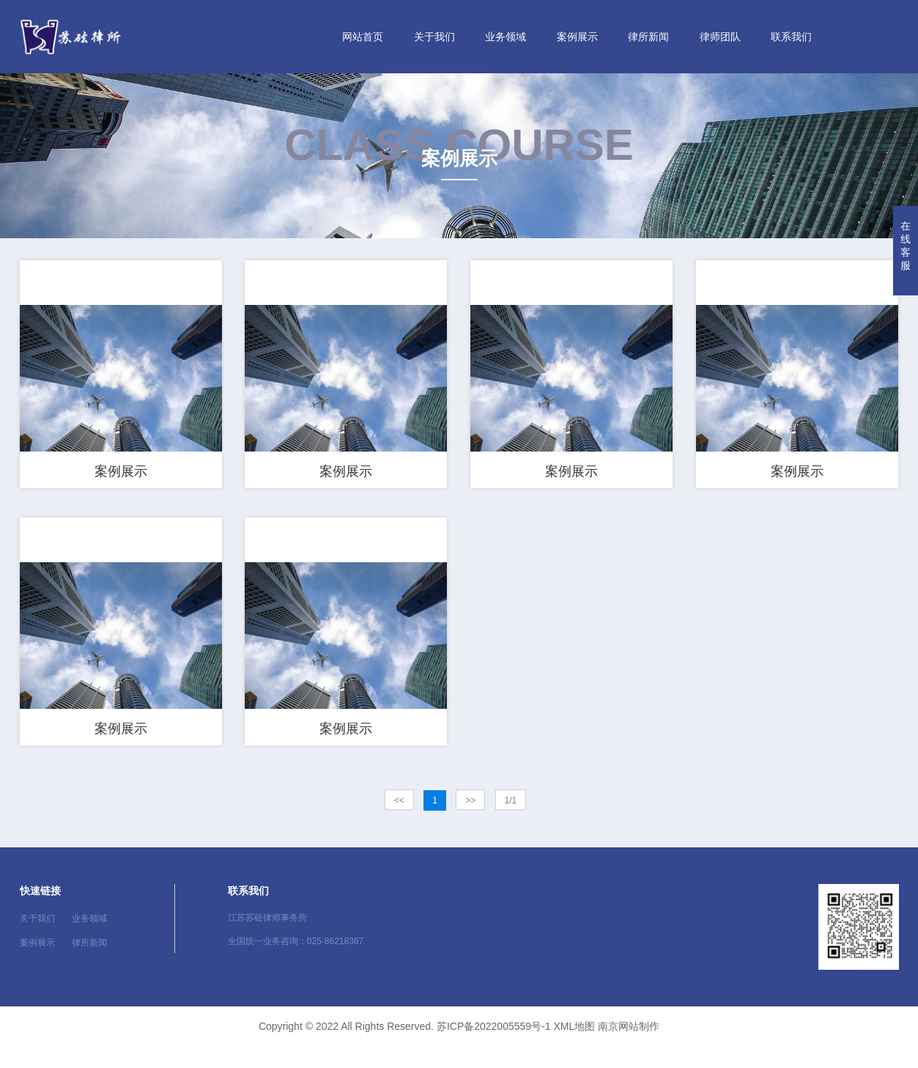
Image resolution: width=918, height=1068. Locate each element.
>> (470, 823)
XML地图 (574, 1048)
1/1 (511, 823)
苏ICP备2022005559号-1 (494, 1048)
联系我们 (791, 37)
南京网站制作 (628, 1048)
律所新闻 (648, 37)
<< (399, 823)
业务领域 (505, 37)
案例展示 (577, 37)
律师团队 (720, 37)
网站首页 (362, 37)
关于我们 (434, 37)
